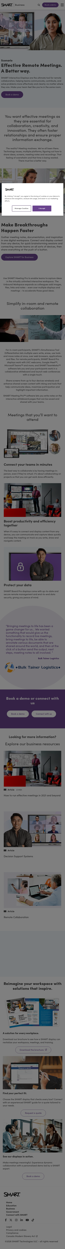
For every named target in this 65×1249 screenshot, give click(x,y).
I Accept (42, 208)
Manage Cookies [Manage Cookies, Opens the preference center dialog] (21, 208)
